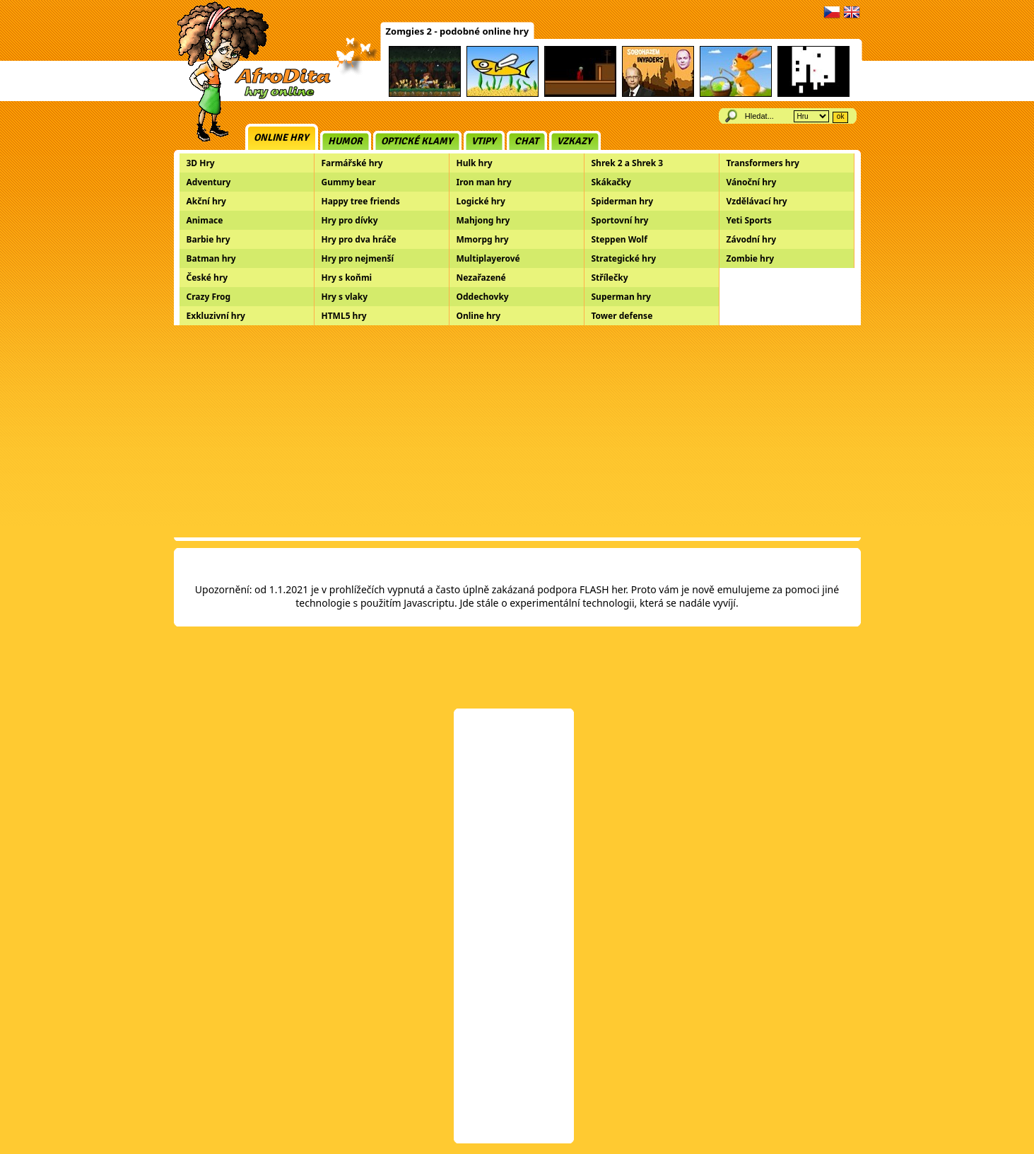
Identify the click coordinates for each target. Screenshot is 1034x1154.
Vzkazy (574, 141)
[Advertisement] (517, 431)
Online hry (281, 138)
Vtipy (483, 141)
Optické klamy (417, 141)
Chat (527, 141)
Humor (345, 141)
